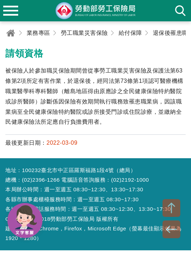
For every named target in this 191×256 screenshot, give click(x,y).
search (180, 10)
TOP (171, 208)
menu (10, 10)
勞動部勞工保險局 (95, 10)
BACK (171, 229)
